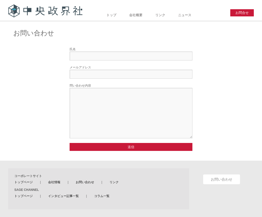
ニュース (184, 15)
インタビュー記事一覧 (63, 196)
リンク (160, 15)
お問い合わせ (85, 182)
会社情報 (54, 182)
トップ (111, 15)
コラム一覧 (102, 196)
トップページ (23, 182)
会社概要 (136, 15)
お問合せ (242, 13)
